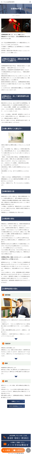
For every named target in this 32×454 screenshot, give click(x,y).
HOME (13, 15)
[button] (16, 401)
